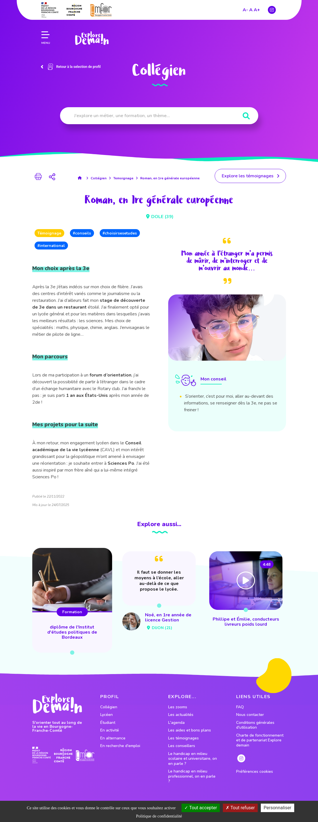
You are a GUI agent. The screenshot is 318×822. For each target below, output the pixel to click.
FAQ (240, 707)
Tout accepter (200, 807)
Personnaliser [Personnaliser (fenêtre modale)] (277, 807)
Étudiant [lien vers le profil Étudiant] (107, 722)
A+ (257, 10)
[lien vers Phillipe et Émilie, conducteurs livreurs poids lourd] (246, 590)
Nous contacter (250, 714)
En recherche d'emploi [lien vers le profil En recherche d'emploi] (120, 745)
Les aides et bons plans (189, 730)
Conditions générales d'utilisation (255, 725)
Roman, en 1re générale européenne (170, 178)
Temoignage (123, 178)
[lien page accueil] (92, 38)
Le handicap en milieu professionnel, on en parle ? (191, 776)
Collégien (98, 178)
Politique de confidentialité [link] (159, 816)
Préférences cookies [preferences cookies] (254, 771)
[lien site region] (74, 10)
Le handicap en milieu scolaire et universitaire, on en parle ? (192, 758)
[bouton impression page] (38, 177)
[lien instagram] (272, 10)
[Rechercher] (246, 116)
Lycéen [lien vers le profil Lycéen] (106, 714)
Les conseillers (181, 745)
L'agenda (176, 722)
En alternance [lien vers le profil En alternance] (112, 738)
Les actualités (180, 714)
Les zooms (177, 707)
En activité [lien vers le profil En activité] (109, 730)
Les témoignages (183, 738)
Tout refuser (240, 807)
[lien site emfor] (101, 10)
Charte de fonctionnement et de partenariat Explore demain (259, 740)
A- (245, 10)
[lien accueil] (81, 178)
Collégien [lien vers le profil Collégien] (108, 707)
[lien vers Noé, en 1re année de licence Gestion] (159, 591)
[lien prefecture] (49, 10)
